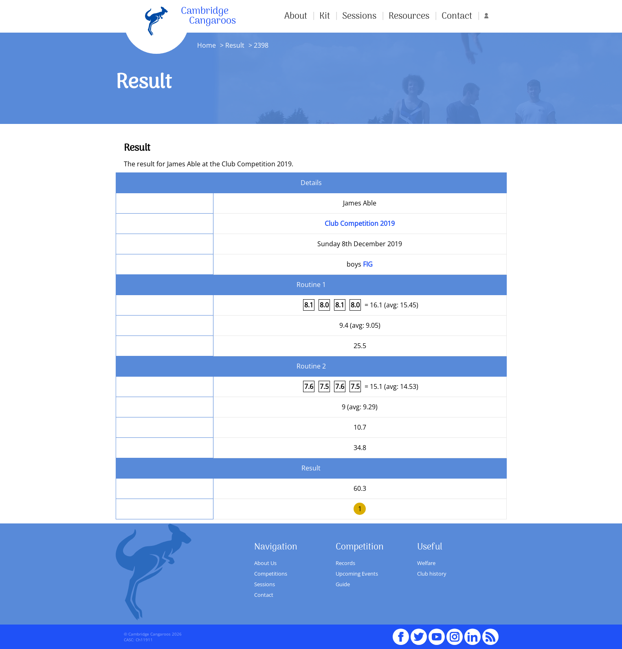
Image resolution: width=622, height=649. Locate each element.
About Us (265, 563)
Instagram (454, 633)
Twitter (419, 633)
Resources (409, 16)
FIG (368, 264)
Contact (457, 16)
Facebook (401, 633)
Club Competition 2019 (360, 223)
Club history (431, 573)
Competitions (270, 573)
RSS (490, 633)
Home (206, 45)
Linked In (472, 637)
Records (345, 563)
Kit (324, 16)
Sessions (359, 16)
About (295, 16)
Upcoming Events (357, 573)
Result (234, 45)
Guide (343, 584)
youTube (437, 633)
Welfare (426, 563)
